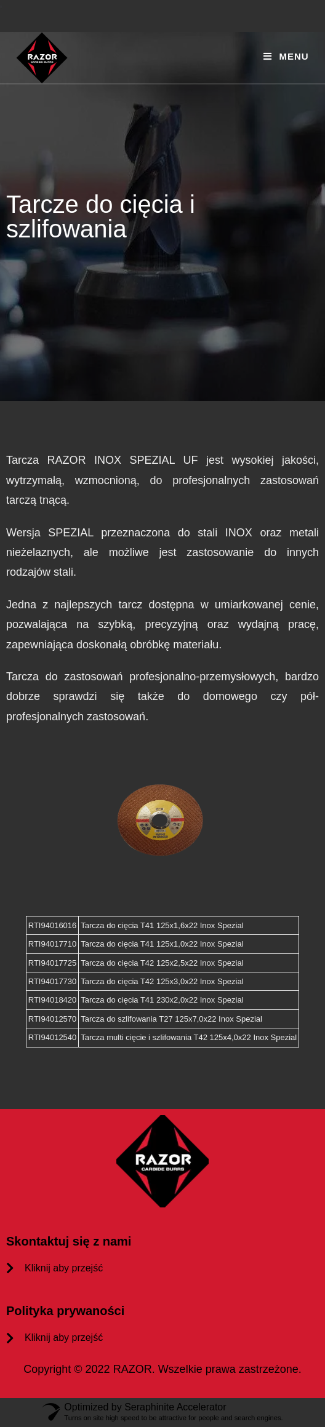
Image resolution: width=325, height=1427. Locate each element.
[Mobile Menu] (285, 56)
